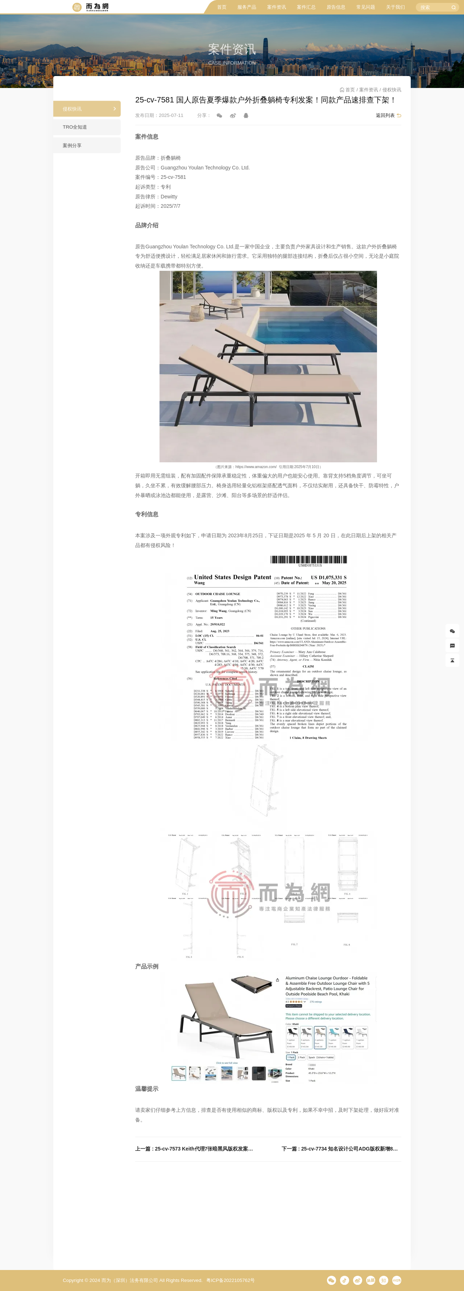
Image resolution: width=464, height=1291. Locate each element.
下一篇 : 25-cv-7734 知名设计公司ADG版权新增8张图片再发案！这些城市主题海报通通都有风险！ (341, 1149)
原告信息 (336, 7)
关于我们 (395, 7)
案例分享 (72, 149)
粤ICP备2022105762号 (230, 1280)
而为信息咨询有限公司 (90, 7)
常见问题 (365, 7)
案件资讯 (276, 7)
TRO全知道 (75, 130)
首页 (222, 7)
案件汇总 (306, 7)
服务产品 (246, 7)
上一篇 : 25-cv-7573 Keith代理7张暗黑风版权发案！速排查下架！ (195, 1149)
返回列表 (385, 115)
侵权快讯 (72, 112)
